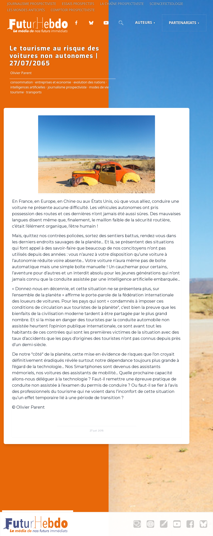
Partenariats (182, 22)
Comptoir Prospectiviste (73, 10)
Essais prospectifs (78, 3)
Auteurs (143, 22)
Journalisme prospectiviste (31, 3)
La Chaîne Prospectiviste (122, 3)
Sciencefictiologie (166, 3)
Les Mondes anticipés (26, 10)
